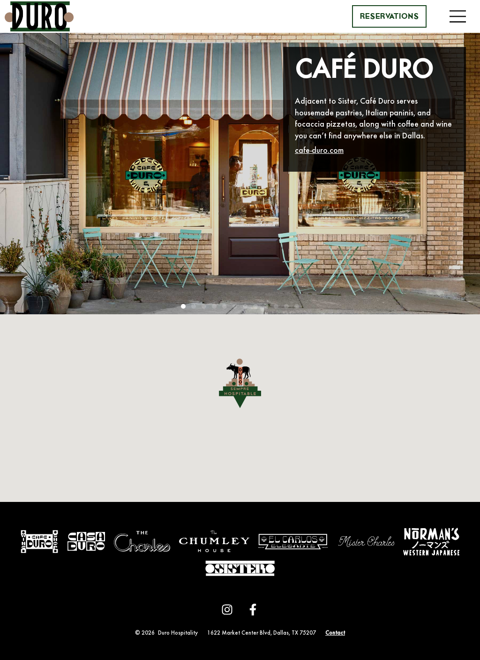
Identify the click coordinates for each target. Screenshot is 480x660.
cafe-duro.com (319, 151)
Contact (335, 633)
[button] (458, 16)
